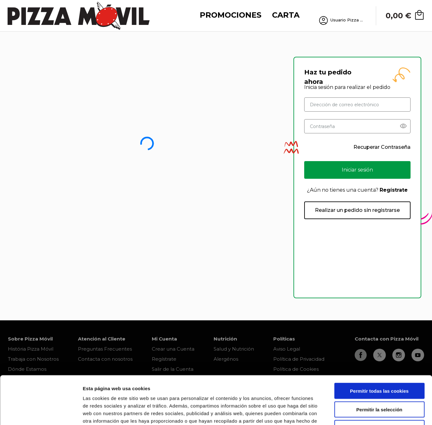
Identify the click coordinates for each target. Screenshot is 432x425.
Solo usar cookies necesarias (379, 384)
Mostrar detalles (339, 412)
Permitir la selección (379, 366)
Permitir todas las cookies (379, 347)
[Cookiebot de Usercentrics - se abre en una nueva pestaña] (40, 412)
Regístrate (394, 190)
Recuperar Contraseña (382, 147)
